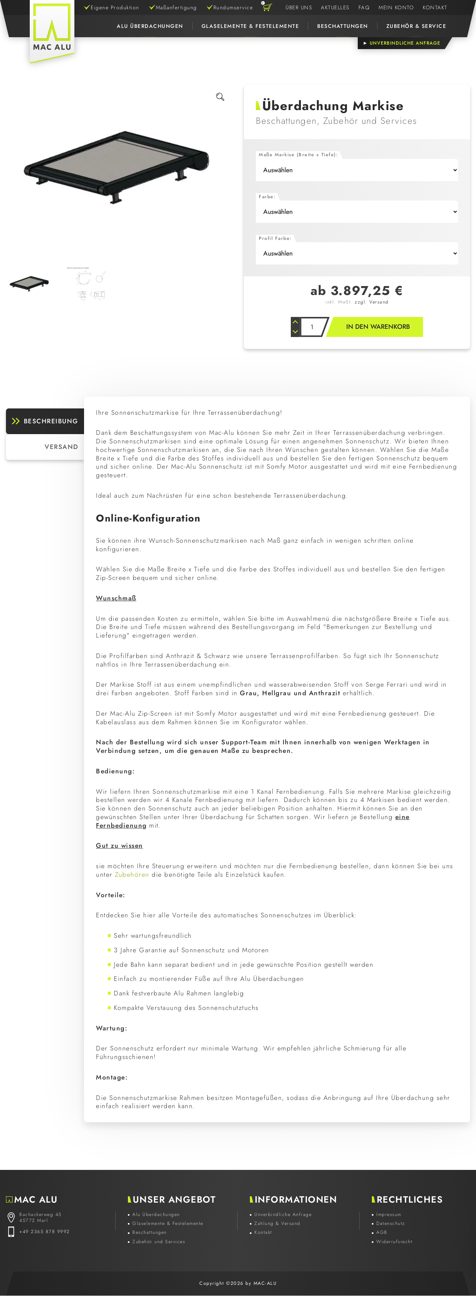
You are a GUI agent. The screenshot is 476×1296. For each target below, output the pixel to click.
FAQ (364, 7)
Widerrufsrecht (394, 1242)
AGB (381, 1233)
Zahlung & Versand (277, 1224)
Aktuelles (335, 7)
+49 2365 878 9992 (44, 1232)
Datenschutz (390, 1224)
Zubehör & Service (416, 26)
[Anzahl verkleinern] (294, 332)
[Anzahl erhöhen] (294, 322)
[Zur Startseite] (52, 31)
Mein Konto (396, 7)
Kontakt (435, 7)
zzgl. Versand (372, 302)
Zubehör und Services (158, 1242)
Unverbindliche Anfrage (283, 1215)
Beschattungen (342, 26)
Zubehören (132, 875)
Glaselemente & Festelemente (250, 26)
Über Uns (299, 7)
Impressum (389, 1215)
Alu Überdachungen (150, 26)
